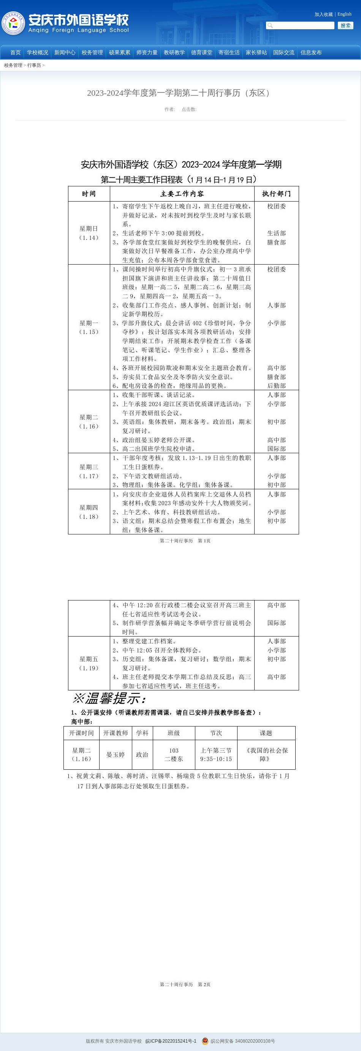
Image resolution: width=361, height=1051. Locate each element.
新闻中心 (65, 52)
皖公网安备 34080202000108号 (238, 1041)
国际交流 (283, 52)
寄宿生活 (229, 52)
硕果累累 (119, 52)
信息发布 (311, 52)
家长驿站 (256, 52)
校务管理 (92, 52)
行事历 (34, 65)
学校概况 (37, 52)
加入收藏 (324, 14)
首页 (15, 52)
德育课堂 (201, 52)
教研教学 (174, 52)
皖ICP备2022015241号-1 (171, 1041)
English (344, 14)
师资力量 (147, 52)
